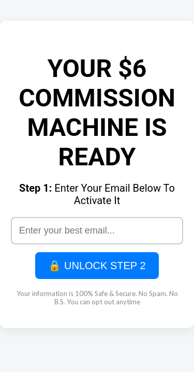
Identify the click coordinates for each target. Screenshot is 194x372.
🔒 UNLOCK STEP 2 (96, 265)
